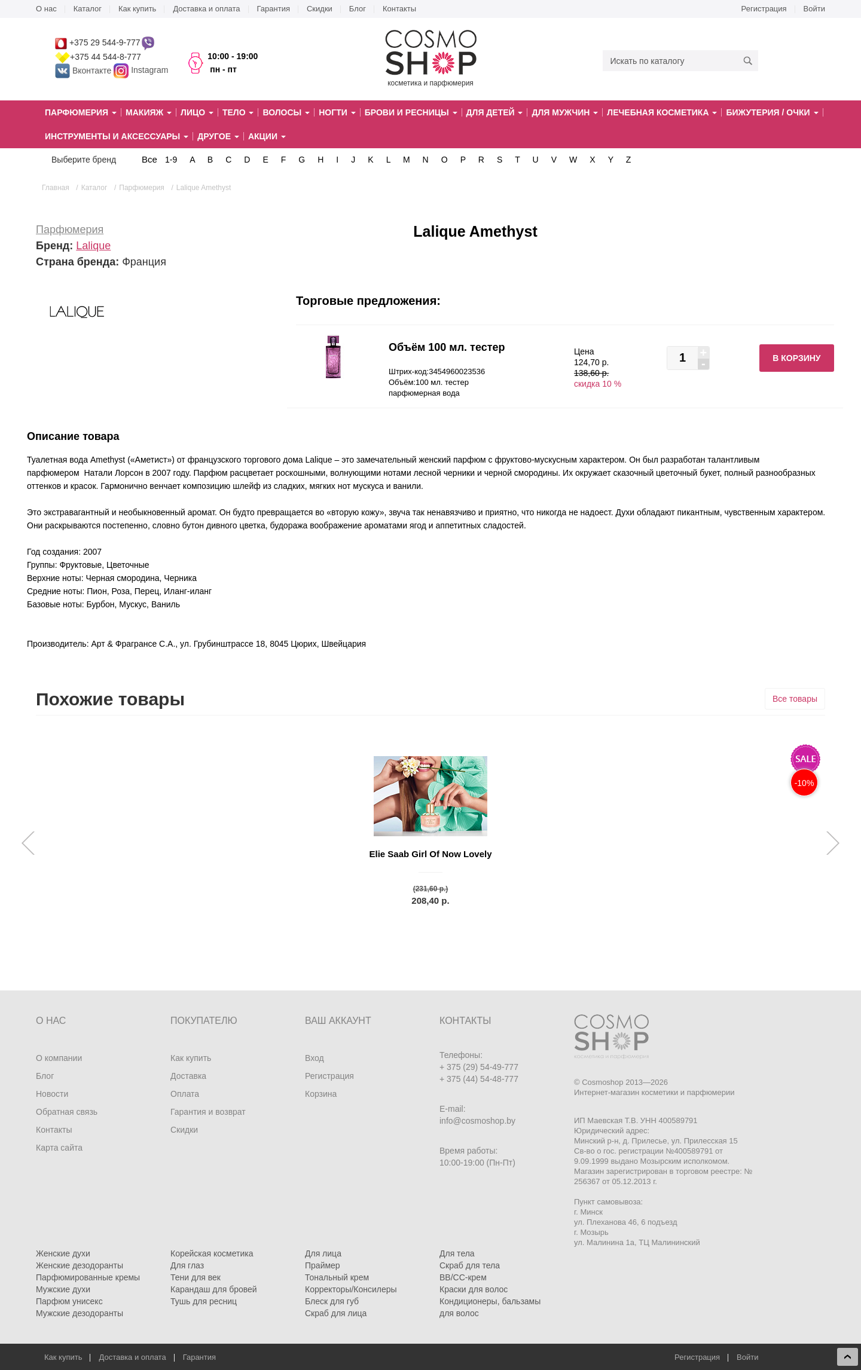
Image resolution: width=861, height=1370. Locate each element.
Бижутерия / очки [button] (772, 112)
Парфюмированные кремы (88, 1277)
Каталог (88, 8)
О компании (59, 1058)
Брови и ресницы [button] (411, 112)
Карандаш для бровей (213, 1289)
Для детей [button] (494, 112)
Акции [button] (267, 136)
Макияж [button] (149, 112)
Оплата (184, 1094)
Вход (314, 1058)
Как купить (137, 8)
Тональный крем (337, 1277)
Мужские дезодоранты (79, 1313)
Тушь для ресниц (203, 1301)
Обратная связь (66, 1112)
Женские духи (63, 1253)
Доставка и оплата (206, 8)
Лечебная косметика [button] (662, 112)
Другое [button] (218, 136)
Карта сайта (59, 1147)
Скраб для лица (336, 1313)
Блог (357, 8)
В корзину (796, 358)
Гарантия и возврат (208, 1112)
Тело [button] (238, 112)
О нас (46, 8)
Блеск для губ (332, 1301)
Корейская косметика (212, 1253)
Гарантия (273, 8)
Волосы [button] (286, 112)
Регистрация (764, 8)
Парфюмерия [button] (81, 112)
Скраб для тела (469, 1265)
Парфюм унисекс (69, 1301)
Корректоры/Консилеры (351, 1289)
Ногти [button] (337, 112)
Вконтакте (84, 70)
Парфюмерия (69, 230)
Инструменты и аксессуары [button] (116, 136)
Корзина (321, 1094)
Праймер (322, 1265)
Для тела (457, 1253)
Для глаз (187, 1265)
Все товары (795, 699)
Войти (814, 8)
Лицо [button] (197, 112)
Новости (52, 1094)
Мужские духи (63, 1289)
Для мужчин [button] (565, 112)
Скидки (319, 8)
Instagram (149, 70)
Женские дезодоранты (79, 1265)
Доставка (188, 1076)
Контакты (399, 8)
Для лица (323, 1253)
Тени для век (195, 1277)
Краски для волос (473, 1289)
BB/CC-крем (463, 1277)
